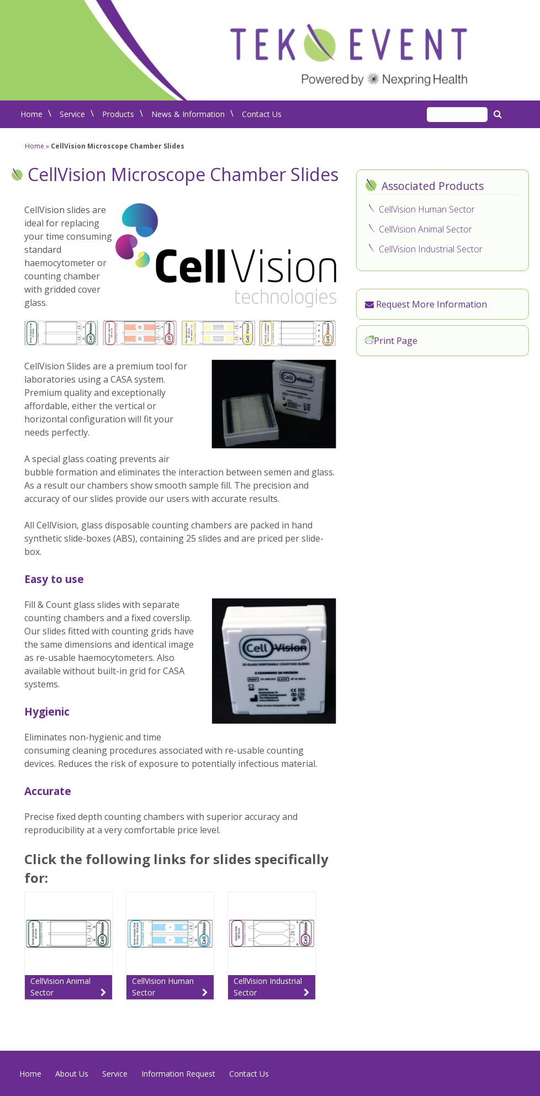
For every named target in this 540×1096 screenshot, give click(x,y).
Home (31, 114)
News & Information (188, 114)
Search (499, 114)
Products (118, 114)
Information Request (178, 1073)
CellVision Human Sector (427, 209)
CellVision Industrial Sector (431, 249)
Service (72, 114)
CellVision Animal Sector (425, 229)
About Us (71, 1073)
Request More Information (426, 304)
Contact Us (262, 114)
